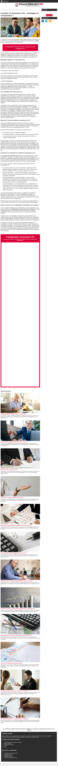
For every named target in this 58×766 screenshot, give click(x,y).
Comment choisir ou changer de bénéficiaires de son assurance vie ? (17, 584)
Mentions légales (7, 746)
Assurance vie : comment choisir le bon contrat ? (12, 500)
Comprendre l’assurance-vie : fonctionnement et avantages (14, 722)
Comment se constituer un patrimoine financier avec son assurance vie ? (18, 611)
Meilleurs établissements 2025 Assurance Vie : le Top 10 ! (14, 445)
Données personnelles (9, 747)
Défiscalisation (22, 9)
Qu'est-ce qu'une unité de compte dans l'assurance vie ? (14, 556)
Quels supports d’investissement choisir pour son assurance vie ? (16, 528)
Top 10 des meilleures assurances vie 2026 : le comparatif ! (14, 694)
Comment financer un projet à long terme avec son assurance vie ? (16, 638)
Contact (5, 748)
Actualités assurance (8, 757)
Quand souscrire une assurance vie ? (9, 472)
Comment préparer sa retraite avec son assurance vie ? (14, 417)
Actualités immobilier (8, 759)
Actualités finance (8, 758)
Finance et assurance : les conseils (12, 9)
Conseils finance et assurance (10, 760)
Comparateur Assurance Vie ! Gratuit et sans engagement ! (20, 47)
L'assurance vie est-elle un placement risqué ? (11, 666)
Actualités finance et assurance (11, 756)
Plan (5, 750)
